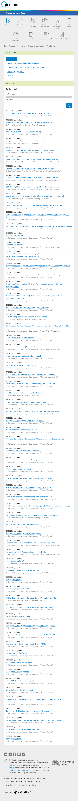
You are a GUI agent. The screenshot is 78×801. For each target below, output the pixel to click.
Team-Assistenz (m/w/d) (15, 739)
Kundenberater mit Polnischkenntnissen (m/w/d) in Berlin (27, 552)
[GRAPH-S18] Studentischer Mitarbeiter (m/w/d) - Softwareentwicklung (32, 159)
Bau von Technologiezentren (19, 770)
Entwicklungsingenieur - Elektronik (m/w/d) (22, 460)
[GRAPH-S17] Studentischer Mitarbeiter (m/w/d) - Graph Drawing (30, 168)
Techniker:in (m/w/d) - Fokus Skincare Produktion (24, 132)
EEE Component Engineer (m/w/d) (18, 469)
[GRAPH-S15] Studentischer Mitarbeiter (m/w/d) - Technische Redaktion (32, 187)
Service (22, 46)
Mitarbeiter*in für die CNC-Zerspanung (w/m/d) (23, 534)
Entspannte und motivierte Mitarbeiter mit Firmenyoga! (26, 141)
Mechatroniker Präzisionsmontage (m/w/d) (21, 430)
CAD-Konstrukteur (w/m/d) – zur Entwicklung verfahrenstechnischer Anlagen (34, 205)
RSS (15, 785)
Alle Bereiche (12, 59)
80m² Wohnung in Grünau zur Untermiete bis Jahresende (27, 317)
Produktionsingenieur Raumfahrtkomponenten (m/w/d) (26, 402)
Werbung (22, 785)
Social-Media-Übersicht (13, 782)
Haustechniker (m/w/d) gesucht (17, 653)
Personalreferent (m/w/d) (15, 561)
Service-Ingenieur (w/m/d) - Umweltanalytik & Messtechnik (28, 113)
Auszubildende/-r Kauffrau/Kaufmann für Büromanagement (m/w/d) (31, 374)
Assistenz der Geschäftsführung (17, 235)
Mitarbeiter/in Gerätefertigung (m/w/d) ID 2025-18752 (26, 644)
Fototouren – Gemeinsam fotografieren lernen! (23, 570)
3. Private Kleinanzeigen (15, 72)
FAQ (24, 782)
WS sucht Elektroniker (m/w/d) (17, 672)
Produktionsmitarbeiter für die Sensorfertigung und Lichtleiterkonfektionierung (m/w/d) (38, 506)
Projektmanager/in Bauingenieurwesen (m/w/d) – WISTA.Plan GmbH (31, 384)
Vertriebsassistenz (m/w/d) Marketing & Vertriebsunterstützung (29, 347)
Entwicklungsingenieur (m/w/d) (17, 589)
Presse (37, 782)
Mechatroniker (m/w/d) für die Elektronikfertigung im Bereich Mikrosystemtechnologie (38, 266)
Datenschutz (41, 778)
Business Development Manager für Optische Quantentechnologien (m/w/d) (33, 720)
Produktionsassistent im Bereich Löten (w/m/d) (23, 356)
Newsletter (9, 785)
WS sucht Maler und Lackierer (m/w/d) (20, 681)
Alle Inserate (51, 46)
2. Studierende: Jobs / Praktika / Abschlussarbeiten (25, 67)
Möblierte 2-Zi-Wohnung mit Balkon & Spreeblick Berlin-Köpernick (31, 122)
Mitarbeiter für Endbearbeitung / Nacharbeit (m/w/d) (25, 420)
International (31, 785)
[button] (5, 754)
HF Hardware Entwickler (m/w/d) (18, 616)
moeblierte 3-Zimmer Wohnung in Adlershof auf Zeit (25, 393)
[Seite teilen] (23, 754)
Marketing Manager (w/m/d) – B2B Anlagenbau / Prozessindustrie (30, 150)
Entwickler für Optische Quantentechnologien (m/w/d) (25, 729)
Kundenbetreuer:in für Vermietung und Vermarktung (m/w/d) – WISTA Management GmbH (39, 226)
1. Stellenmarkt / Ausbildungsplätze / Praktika (23, 63)
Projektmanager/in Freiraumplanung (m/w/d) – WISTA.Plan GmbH (30, 478)
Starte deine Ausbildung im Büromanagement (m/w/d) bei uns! (29, 497)
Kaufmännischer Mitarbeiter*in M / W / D (21, 365)
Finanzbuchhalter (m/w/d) (15, 245)
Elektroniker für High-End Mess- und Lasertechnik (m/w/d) (27, 711)
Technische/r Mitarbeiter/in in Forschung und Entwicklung (27, 307)
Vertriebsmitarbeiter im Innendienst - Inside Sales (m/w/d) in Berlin (31, 543)
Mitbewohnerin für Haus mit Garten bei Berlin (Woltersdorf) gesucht (31, 598)
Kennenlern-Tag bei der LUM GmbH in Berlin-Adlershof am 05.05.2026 (32, 515)
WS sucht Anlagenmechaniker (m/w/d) (20, 662)
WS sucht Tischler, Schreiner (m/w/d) (19, 690)
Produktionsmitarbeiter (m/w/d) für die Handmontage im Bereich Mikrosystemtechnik (37, 275)
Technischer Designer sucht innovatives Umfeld (23, 524)
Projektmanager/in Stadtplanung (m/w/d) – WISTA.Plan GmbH (28, 487)
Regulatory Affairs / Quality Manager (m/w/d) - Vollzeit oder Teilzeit (30, 626)
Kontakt (30, 782)
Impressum (31, 778)
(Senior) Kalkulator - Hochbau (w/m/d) (20, 338)
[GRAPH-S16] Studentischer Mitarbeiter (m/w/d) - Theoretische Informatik (33, 178)
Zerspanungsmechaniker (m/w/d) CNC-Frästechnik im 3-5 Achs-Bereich (32, 411)
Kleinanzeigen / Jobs (36, 46)
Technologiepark (10, 46)
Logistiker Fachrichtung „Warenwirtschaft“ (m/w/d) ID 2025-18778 (30, 635)
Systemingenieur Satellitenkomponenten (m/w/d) (24, 451)
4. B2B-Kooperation (14, 76)
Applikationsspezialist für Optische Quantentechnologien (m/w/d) (29, 607)
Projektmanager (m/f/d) (14, 580)
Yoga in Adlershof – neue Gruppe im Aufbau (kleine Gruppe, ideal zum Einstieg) (35, 196)
